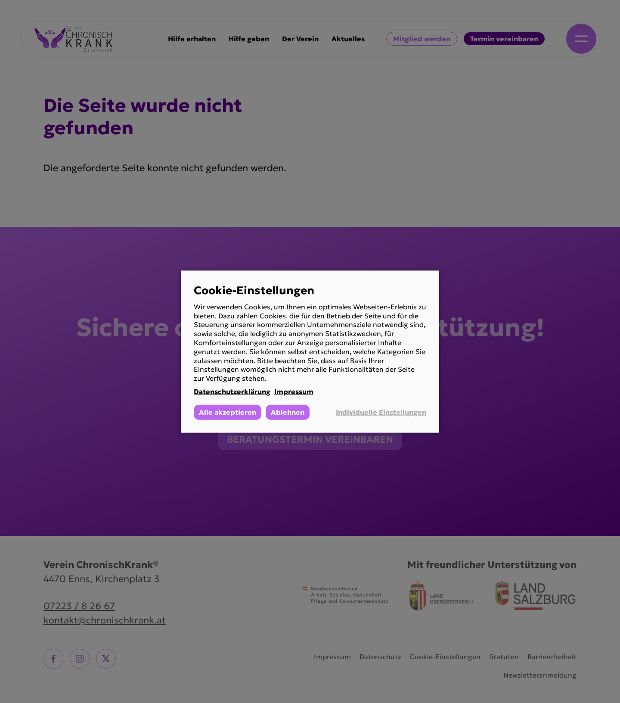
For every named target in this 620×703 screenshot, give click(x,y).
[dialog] (310, 352)
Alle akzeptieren (227, 411)
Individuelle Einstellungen (381, 412)
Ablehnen (287, 411)
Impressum (293, 391)
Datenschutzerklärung (232, 391)
